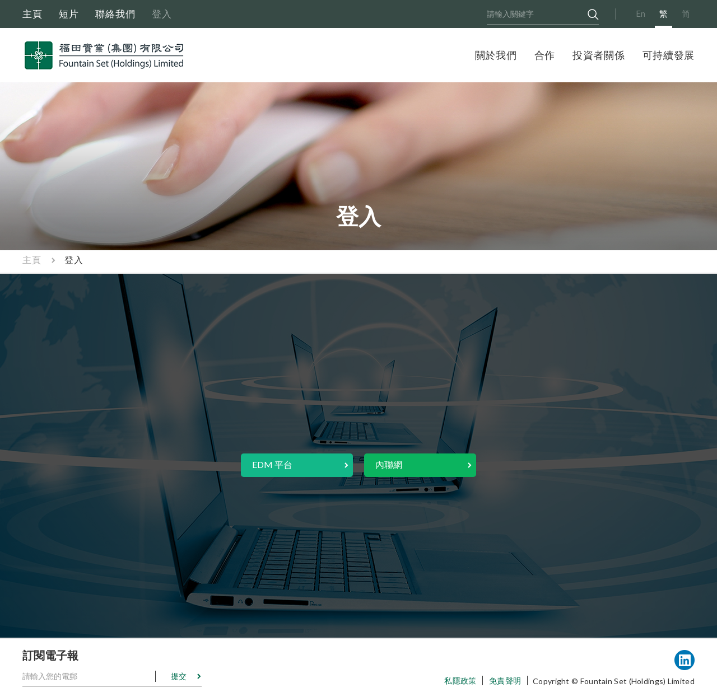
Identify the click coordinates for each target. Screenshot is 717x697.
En (640, 13)
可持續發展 (668, 55)
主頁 (32, 14)
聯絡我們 (115, 14)
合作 (544, 55)
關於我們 (496, 55)
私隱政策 (460, 680)
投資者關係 (598, 55)
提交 (179, 676)
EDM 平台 (272, 464)
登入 (162, 14)
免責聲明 (505, 680)
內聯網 (388, 464)
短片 (69, 14)
